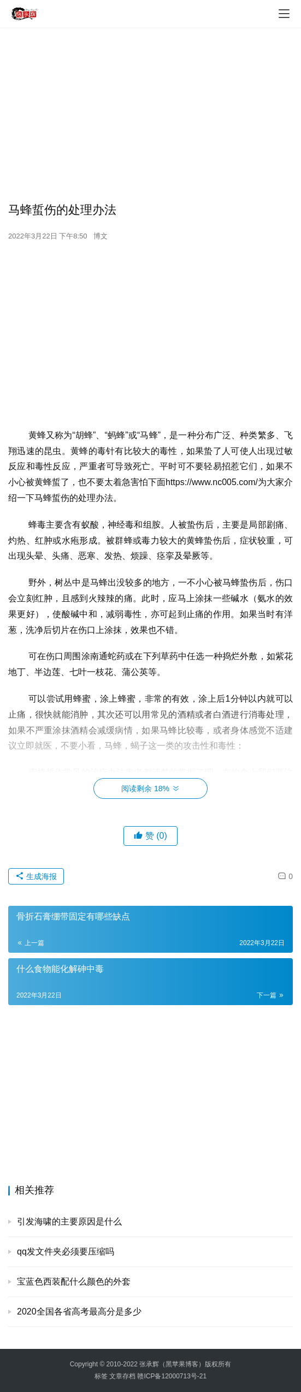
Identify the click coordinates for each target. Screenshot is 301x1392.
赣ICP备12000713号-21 (171, 1376)
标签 (101, 1376)
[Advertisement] (150, 114)
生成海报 (36, 876)
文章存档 (122, 1376)
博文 (100, 236)
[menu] (284, 13)
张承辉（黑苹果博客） (172, 1364)
